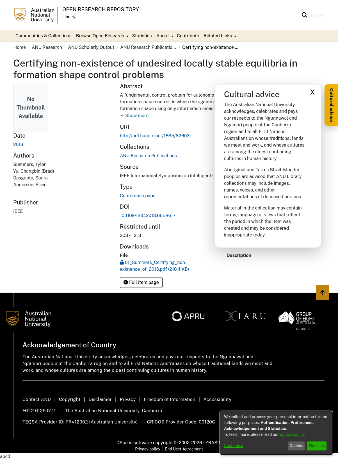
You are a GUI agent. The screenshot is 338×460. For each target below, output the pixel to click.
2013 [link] (18, 144)
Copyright (70, 399)
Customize (233, 445)
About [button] (162, 35)
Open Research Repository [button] (100, 9)
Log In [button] (315, 15)
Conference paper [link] (138, 195)
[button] (304, 15)
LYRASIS (212, 442)
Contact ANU (36, 399)
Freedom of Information (169, 399)
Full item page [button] (141, 282)
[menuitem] (102, 36)
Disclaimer (100, 399)
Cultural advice (331, 105)
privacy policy (292, 434)
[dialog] (276, 432)
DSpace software (134, 442)
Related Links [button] (218, 35)
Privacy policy (147, 449)
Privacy (128, 399)
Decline (296, 445)
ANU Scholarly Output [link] (91, 47)
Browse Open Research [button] (100, 35)
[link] (148, 155)
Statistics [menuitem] (142, 35)
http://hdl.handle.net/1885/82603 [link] (155, 135)
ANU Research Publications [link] (148, 47)
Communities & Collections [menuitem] (43, 35)
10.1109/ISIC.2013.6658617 (148, 215)
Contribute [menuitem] (188, 35)
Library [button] (68, 17)
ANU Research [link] (47, 47)
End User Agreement (184, 449)
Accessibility (217, 399)
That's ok (317, 445)
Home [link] (19, 47)
